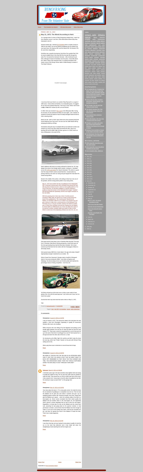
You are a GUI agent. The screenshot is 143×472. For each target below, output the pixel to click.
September (91, 189)
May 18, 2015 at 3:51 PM (56, 420)
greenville (97, 62)
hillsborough (88, 71)
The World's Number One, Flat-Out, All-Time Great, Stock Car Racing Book (94, 111)
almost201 (87, 46)
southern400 (101, 55)
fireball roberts (88, 66)
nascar (68, 309)
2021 (88, 156)
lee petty (93, 41)
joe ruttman (102, 80)
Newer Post (41, 462)
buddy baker (101, 46)
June (89, 196)
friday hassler (96, 73)
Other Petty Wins (78, 27)
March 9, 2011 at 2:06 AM (55, 370)
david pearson (99, 37)
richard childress (98, 78)
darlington (102, 52)
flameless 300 (88, 73)
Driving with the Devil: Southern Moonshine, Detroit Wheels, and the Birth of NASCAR (94, 101)
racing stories (89, 57)
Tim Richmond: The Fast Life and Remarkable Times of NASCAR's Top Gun (95, 135)
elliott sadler (95, 83)
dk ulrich (92, 80)
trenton (103, 64)
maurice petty (101, 67)
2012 (88, 176)
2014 (88, 172)
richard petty (90, 35)
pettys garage (88, 82)
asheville (96, 57)
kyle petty (101, 45)
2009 (88, 226)
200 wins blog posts (65, 27)
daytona (87, 43)
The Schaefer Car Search (51, 27)
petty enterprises (75, 309)
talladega (95, 48)
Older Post (78, 462)
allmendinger (88, 61)
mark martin (98, 76)
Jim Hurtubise (60, 44)
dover (86, 53)
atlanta (89, 52)
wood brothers (95, 52)
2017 (88, 165)
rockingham (98, 53)
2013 (88, 174)
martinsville (102, 48)
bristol (96, 46)
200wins (101, 35)
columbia (102, 57)
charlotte (93, 43)
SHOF (92, 46)
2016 (88, 167)
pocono (91, 53)
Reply (44, 348)
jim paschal (88, 48)
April (89, 217)
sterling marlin (89, 59)
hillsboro (100, 66)
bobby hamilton (101, 71)
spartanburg (87, 69)
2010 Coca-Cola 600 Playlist (95, 204)
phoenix (93, 71)
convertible (91, 62)
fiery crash (59, 111)
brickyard (87, 83)
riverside (99, 64)
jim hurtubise (62, 309)
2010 (88, 181)
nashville (87, 41)
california (91, 83)
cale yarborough (90, 45)
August (90, 192)
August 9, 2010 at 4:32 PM (57, 318)
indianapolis (91, 75)
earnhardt (98, 50)
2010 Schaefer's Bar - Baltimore (94, 151)
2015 (88, 170)
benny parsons (100, 69)
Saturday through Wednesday (95, 206)
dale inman (91, 76)
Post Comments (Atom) (51, 465)
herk (52, 309)
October (90, 187)
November (91, 185)
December (91, 183)
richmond (87, 50)
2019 (88, 161)
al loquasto (87, 64)
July (89, 194)
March (90, 219)
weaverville (102, 59)
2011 (88, 179)
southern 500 (101, 82)
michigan (95, 59)
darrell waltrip (100, 43)
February (90, 221)
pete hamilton (98, 75)
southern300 (94, 55)
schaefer (87, 39)
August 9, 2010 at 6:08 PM (57, 353)
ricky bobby (95, 82)
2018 (88, 163)
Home (39, 27)
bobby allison (100, 41)
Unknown (45, 370)
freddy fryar (95, 66)
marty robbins (92, 67)
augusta (96, 80)
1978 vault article (51, 170)
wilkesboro (93, 50)
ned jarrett (93, 64)
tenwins (103, 62)
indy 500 (56, 309)
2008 (88, 229)
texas (93, 69)
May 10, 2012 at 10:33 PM (57, 387)
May (89, 198)
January (90, 224)
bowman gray (96, 61)
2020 (88, 159)
